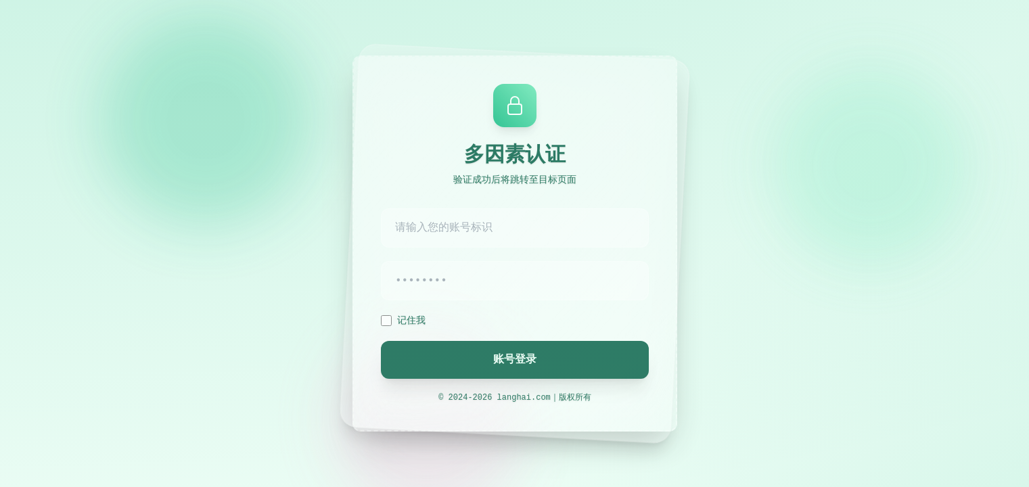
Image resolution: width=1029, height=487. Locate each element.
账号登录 (514, 360)
